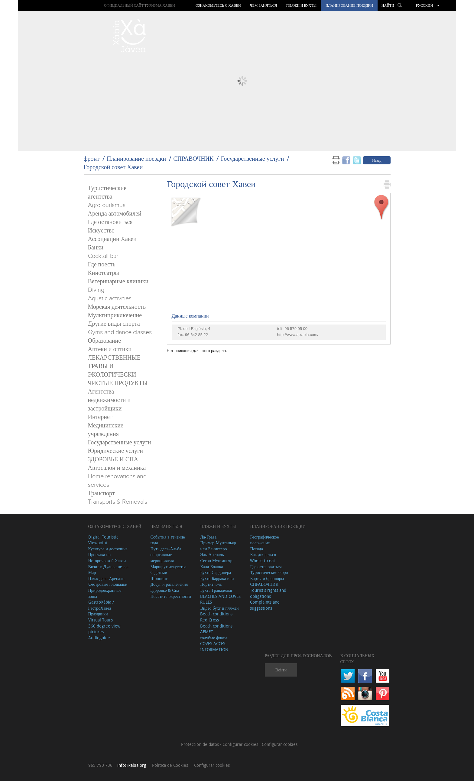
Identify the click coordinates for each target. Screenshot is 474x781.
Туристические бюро (269, 572)
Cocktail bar (103, 256)
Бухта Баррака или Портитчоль (217, 581)
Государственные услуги (252, 158)
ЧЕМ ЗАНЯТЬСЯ (263, 5)
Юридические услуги (115, 451)
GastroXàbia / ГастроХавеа (101, 605)
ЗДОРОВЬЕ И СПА (113, 459)
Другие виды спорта (114, 324)
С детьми (158, 572)
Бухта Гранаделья (216, 590)
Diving (96, 290)
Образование (104, 340)
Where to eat (262, 560)
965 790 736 (100, 765)
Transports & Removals (117, 502)
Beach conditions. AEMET (217, 629)
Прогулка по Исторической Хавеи (107, 557)
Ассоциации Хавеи (112, 239)
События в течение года (167, 540)
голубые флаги (213, 638)
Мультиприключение (115, 315)
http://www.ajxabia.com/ (298, 334)
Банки (95, 247)
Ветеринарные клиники (118, 281)
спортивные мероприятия (162, 557)
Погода (256, 549)
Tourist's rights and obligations (268, 593)
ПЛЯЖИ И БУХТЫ (301, 5)
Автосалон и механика (117, 468)
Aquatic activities (109, 298)
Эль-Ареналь (212, 554)
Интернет (100, 417)
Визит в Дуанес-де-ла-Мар (108, 569)
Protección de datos (200, 744)
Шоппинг (158, 578)
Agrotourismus (106, 205)
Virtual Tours (100, 620)
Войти (281, 670)
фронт (91, 158)
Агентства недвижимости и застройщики (109, 400)
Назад (376, 160)
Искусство (101, 230)
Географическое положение (264, 540)
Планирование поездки (349, 5)
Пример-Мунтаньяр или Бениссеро (218, 546)
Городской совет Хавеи (113, 167)
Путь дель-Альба (165, 549)
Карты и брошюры (267, 578)
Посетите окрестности (170, 596)
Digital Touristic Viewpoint (103, 540)
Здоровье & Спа (164, 590)
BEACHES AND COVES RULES (220, 599)
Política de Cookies (170, 765)
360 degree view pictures (104, 629)
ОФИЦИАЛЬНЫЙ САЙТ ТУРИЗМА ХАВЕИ (139, 5)
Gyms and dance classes (120, 332)
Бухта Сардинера (215, 572)
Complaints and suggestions (265, 605)
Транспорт (101, 493)
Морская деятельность (117, 307)
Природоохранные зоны (105, 593)
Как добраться (263, 554)
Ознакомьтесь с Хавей (218, 5)
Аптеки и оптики (109, 349)
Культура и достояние (108, 549)
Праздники (98, 614)
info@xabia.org (131, 765)
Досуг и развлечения (169, 584)
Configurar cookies (240, 744)
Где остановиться (110, 222)
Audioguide (99, 638)
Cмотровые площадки (108, 584)
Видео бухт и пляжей (219, 608)
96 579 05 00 (295, 328)
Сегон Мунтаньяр (216, 560)
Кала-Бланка (211, 566)
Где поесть (101, 264)
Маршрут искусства (168, 566)
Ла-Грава (208, 537)
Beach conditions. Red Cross (217, 617)
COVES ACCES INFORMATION (214, 646)
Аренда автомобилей (114, 213)
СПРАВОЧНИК (193, 158)
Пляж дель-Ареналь (106, 578)
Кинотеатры (103, 273)
